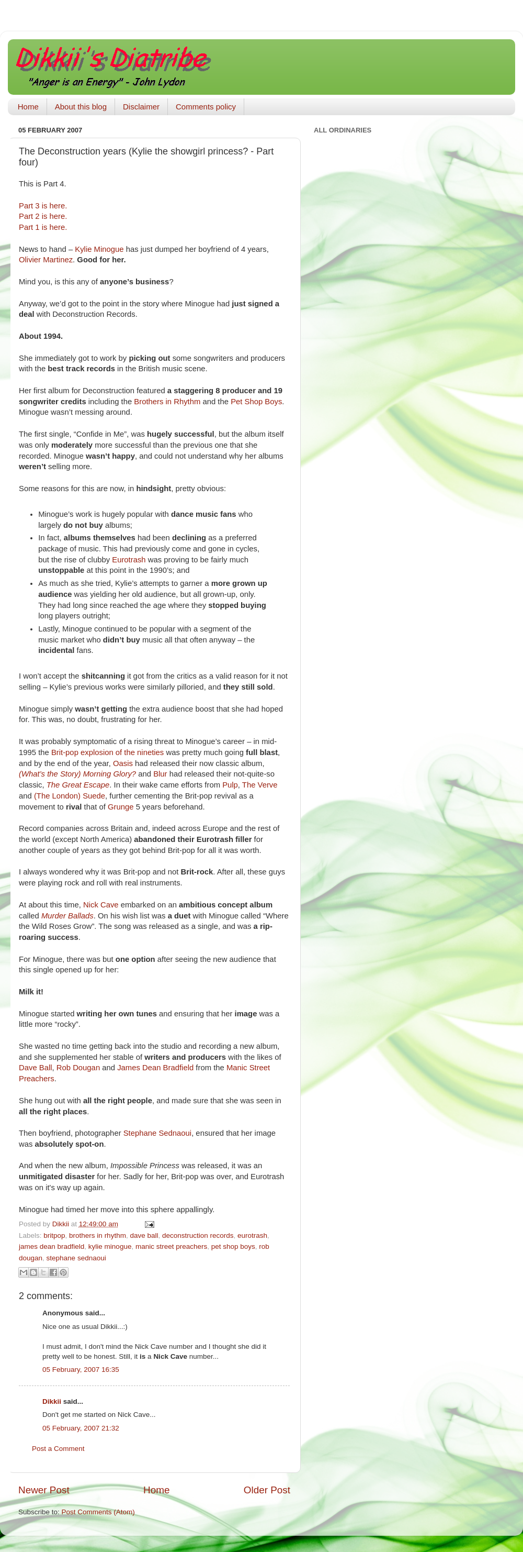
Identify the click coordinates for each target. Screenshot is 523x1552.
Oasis (123, 763)
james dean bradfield (51, 1246)
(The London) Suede (69, 796)
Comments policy (206, 106)
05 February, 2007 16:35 (80, 1369)
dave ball (144, 1235)
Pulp (230, 785)
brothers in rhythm (97, 1235)
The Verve (260, 785)
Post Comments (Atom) (98, 1512)
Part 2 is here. (43, 216)
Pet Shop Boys (256, 401)
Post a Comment (58, 1449)
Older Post (267, 1489)
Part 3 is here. (43, 206)
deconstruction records (198, 1235)
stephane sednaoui (76, 1258)
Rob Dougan (78, 1067)
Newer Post (44, 1489)
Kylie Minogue (99, 249)
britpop (54, 1235)
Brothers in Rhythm (167, 401)
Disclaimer (141, 106)
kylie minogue (110, 1246)
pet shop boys (233, 1246)
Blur (160, 774)
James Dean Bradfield (155, 1067)
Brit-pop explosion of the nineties (107, 752)
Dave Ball (35, 1067)
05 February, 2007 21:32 (80, 1428)
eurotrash (252, 1235)
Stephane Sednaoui (157, 1133)
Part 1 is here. (43, 227)
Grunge (121, 807)
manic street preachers (171, 1246)
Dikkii (51, 1401)
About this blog (81, 106)
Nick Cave (101, 905)
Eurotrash (128, 560)
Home (28, 106)
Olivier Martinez (46, 260)
